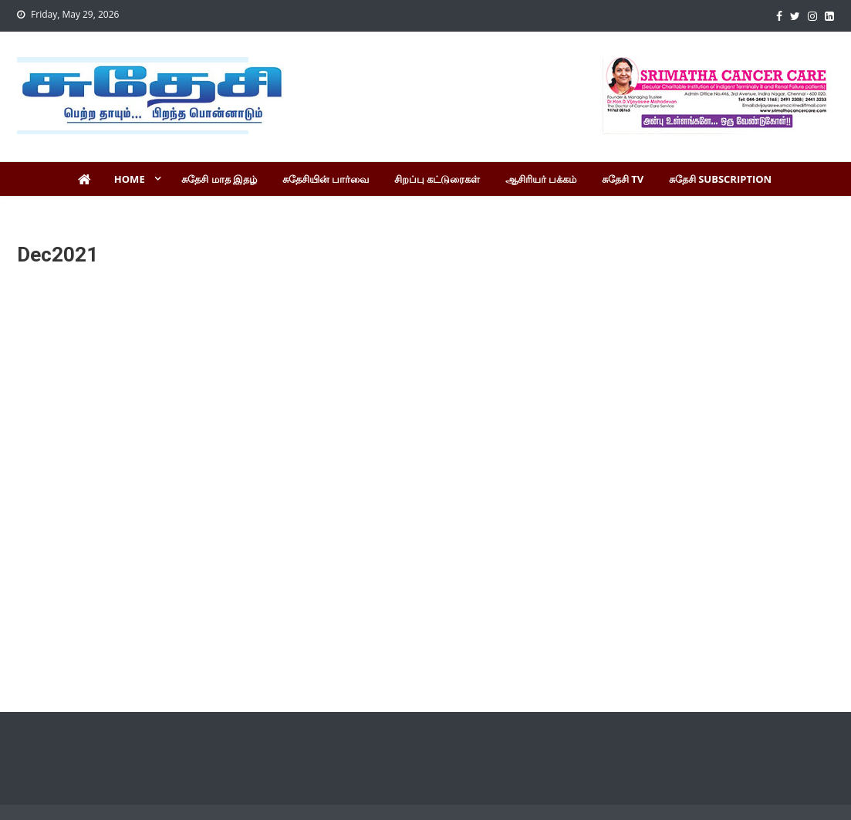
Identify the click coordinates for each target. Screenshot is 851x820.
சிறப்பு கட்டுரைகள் (437, 179)
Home (129, 179)
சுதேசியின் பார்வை (325, 179)
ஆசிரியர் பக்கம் (540, 179)
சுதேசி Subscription (720, 179)
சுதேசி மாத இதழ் (219, 179)
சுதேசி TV (622, 179)
